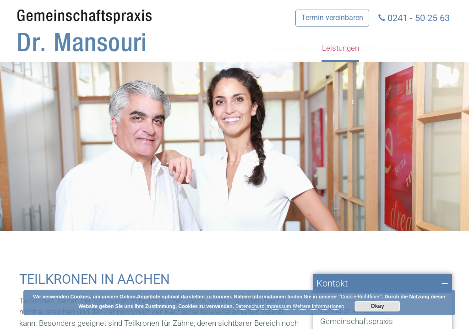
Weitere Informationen (318, 306)
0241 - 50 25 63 (418, 17)
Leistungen (275, 47)
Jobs (396, 47)
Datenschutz (249, 306)
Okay (377, 306)
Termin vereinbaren (332, 17)
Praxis (227, 47)
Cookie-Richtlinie (360, 297)
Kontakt (434, 47)
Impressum (278, 306)
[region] (234, 146)
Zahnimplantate (342, 47)
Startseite (183, 47)
